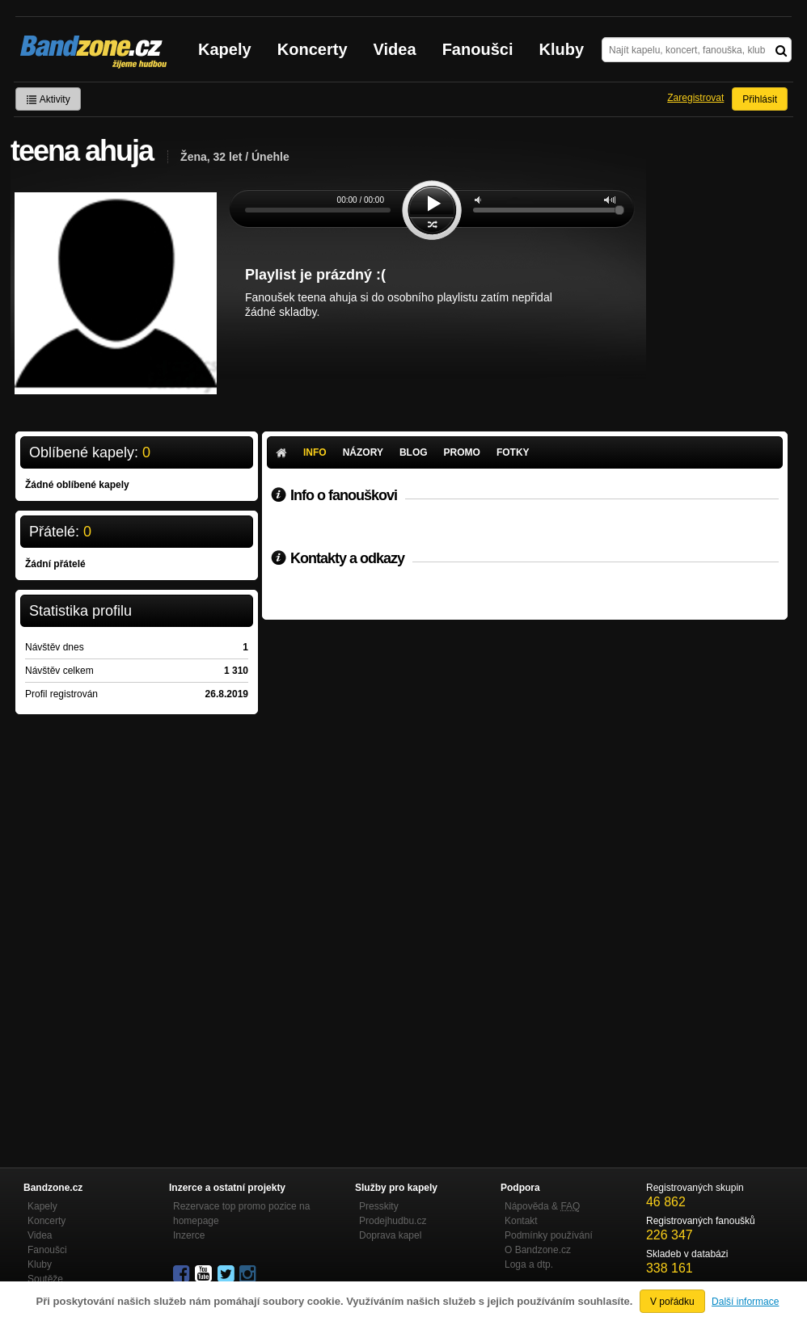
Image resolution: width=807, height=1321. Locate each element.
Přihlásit (759, 99)
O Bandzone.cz (538, 1250)
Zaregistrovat (695, 97)
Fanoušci (477, 49)
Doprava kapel (390, 1235)
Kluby (562, 49)
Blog (413, 452)
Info (315, 452)
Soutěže (45, 1279)
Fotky (513, 452)
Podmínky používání (549, 1235)
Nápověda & (542, 1206)
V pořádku (672, 1301)
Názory (363, 452)
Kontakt (521, 1220)
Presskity (379, 1206)
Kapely (224, 49)
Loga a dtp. (529, 1264)
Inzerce (189, 1235)
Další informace (745, 1301)
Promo (462, 452)
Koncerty (312, 49)
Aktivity (48, 99)
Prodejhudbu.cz (392, 1220)
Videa (395, 49)
